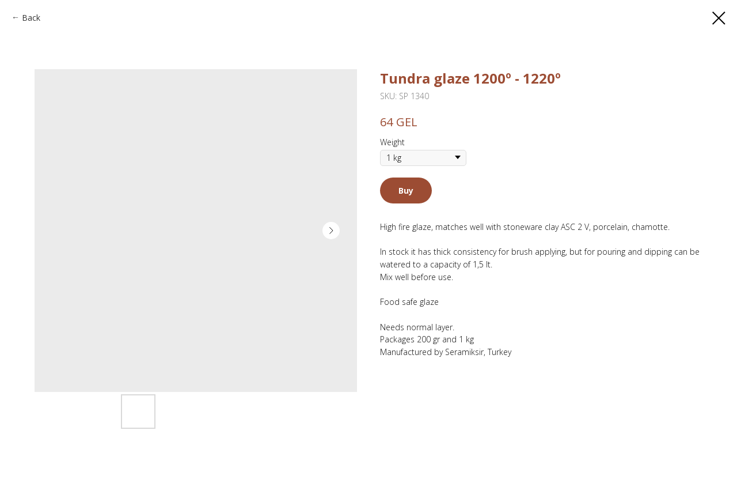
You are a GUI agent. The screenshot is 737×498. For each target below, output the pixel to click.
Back (31, 17)
